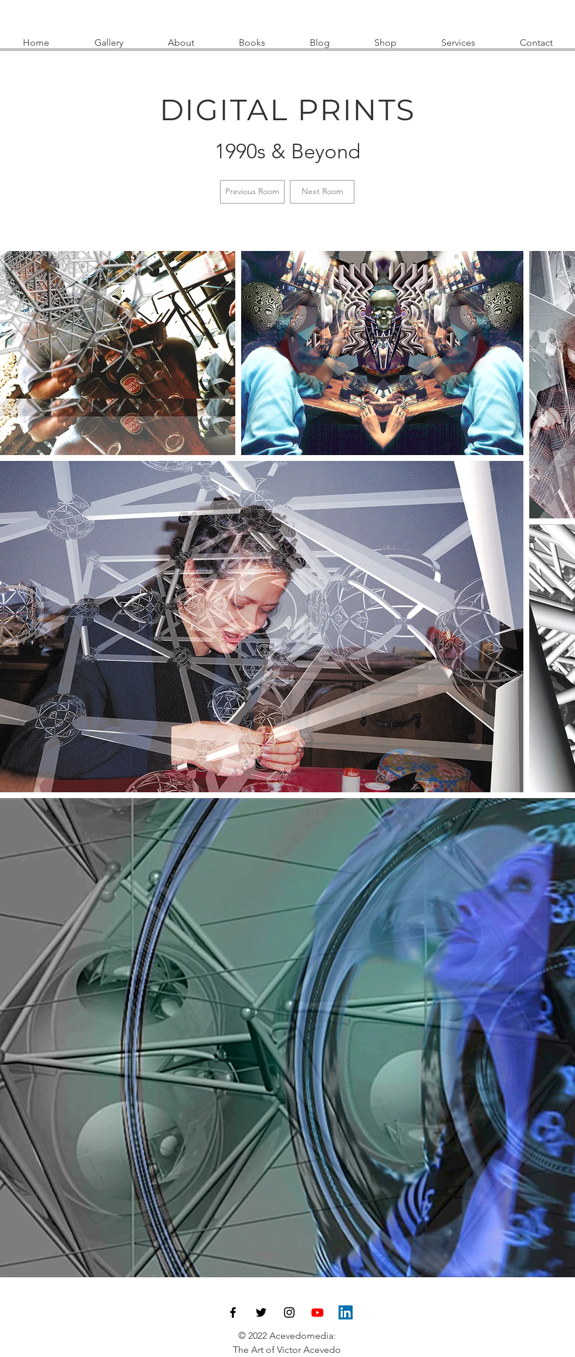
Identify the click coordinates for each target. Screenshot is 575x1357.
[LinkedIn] (346, 1312)
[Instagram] (289, 1312)
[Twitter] (261, 1312)
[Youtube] (317, 1312)
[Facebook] (233, 1312)
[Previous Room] (252, 191)
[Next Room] (322, 191)
